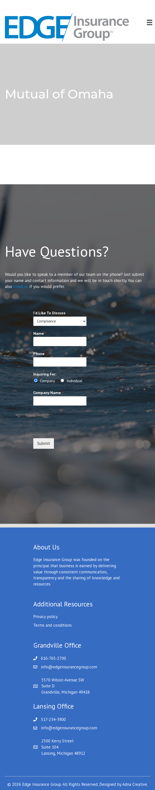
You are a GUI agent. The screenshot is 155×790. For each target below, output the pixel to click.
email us (20, 286)
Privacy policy (45, 616)
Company (47, 380)
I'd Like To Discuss (49, 312)
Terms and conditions (52, 625)
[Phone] (59, 362)
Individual (74, 380)
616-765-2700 (53, 658)
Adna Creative (134, 784)
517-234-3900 (53, 719)
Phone (40, 353)
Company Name (48, 392)
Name (39, 333)
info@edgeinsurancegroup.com (69, 667)
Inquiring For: (44, 374)
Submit (43, 443)
